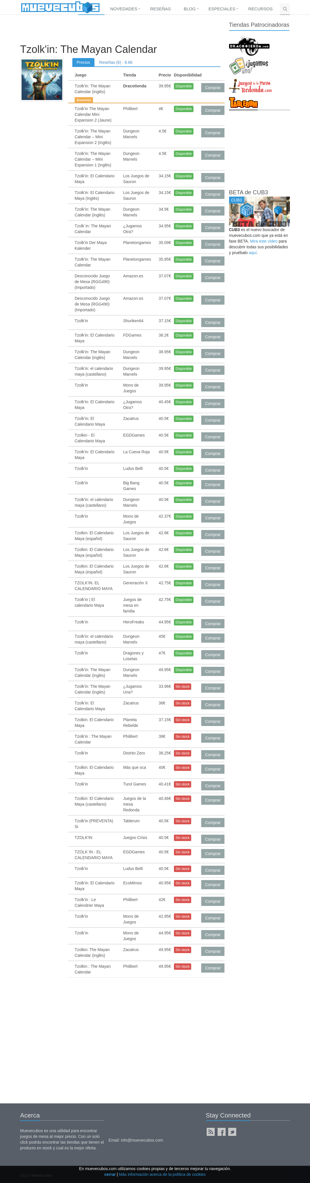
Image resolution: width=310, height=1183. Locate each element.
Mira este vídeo (264, 241)
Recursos (260, 8)
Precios (83, 62)
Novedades (123, 8)
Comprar (212, 87)
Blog (190, 8)
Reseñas (160, 8)
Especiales (222, 8)
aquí (253, 252)
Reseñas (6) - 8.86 (116, 62)
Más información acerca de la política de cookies (162, 1174)
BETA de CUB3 (248, 192)
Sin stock (183, 687)
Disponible (184, 86)
